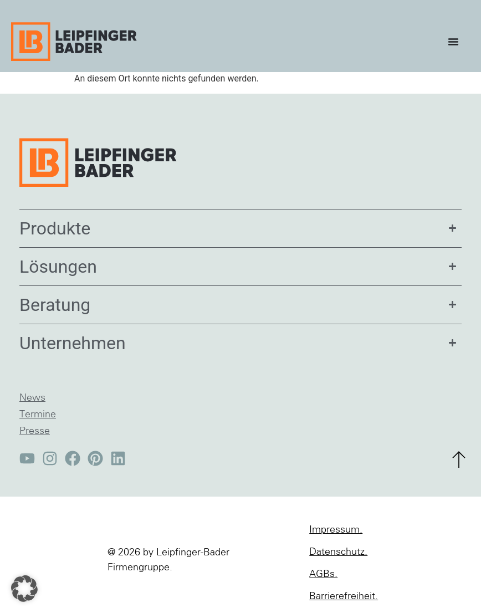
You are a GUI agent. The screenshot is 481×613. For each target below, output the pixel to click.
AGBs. (323, 574)
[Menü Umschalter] (456, 41)
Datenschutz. (338, 552)
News (32, 398)
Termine (37, 415)
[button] (24, 588)
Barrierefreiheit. (343, 596)
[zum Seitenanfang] (459, 459)
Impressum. (335, 530)
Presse (34, 431)
